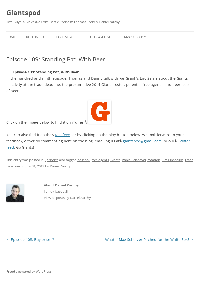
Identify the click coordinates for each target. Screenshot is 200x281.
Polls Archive (99, 37)
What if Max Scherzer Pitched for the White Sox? (149, 239)
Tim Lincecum (172, 160)
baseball (83, 160)
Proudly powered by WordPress (29, 271)
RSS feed (62, 134)
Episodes (51, 160)
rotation (153, 160)
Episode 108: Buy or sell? (30, 239)
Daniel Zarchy (60, 166)
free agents (100, 160)
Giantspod (23, 12)
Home (11, 37)
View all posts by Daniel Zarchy (69, 197)
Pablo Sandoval (134, 160)
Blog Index (35, 37)
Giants (115, 160)
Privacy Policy (134, 37)
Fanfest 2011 (66, 37)
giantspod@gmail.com (142, 141)
